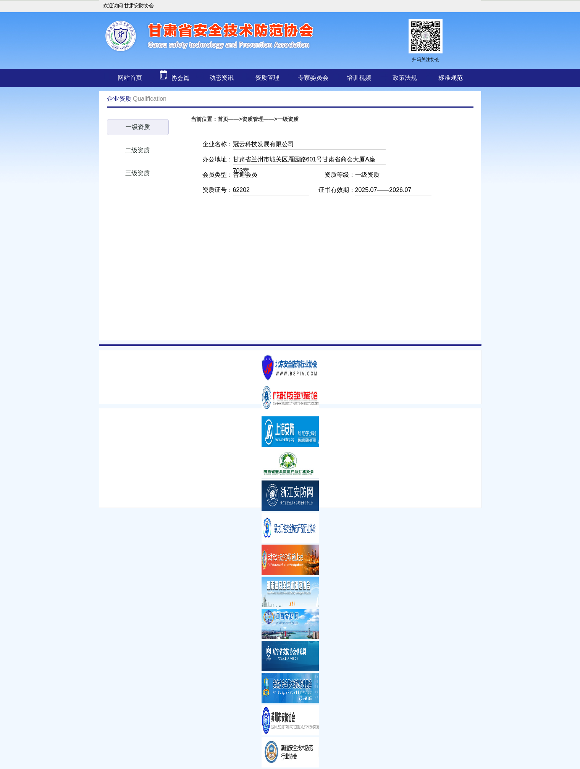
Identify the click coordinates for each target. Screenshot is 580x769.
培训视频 (359, 77)
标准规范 (450, 77)
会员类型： (217, 174)
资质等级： (340, 174)
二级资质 (137, 150)
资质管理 (267, 77)
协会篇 (167, 78)
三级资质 (137, 173)
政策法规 (405, 77)
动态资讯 (221, 77)
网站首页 (130, 77)
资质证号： (217, 190)
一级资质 (138, 127)
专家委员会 (313, 77)
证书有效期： (336, 190)
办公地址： (217, 159)
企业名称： (217, 144)
